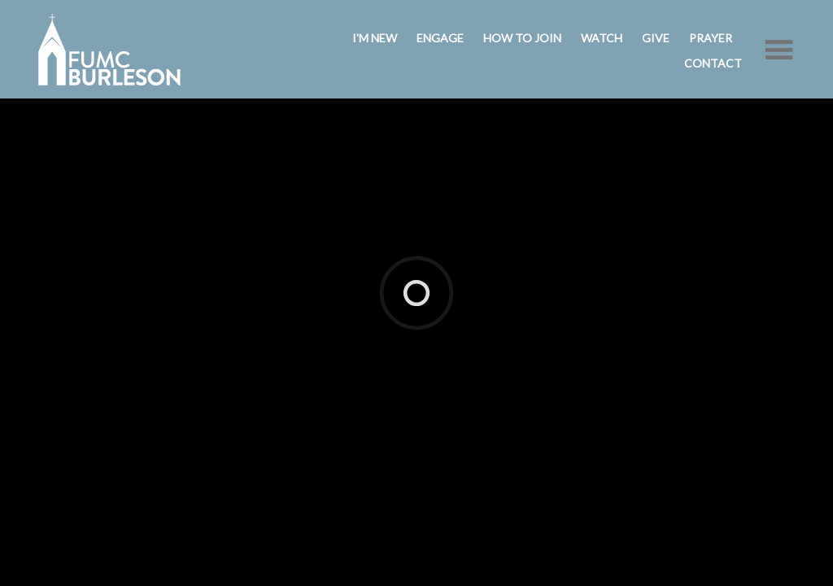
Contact (713, 63)
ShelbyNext (413, 262)
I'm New (374, 38)
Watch (601, 38)
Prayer (710, 38)
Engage (440, 38)
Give (655, 38)
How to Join (522, 38)
